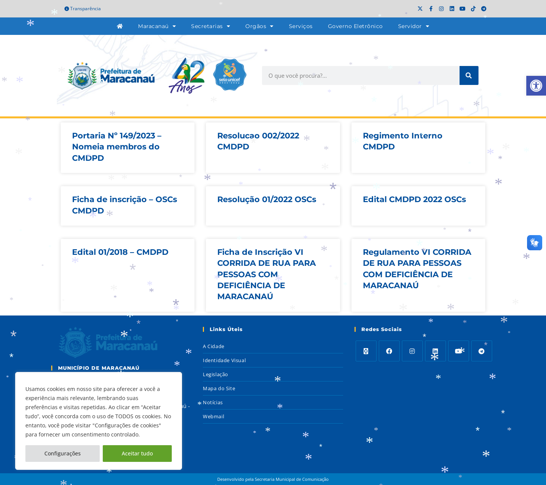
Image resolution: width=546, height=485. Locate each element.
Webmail (213, 416)
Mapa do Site (219, 388)
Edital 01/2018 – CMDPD (120, 252)
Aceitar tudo (137, 453)
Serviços (301, 26)
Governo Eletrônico (355, 26)
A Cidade (213, 346)
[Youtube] (458, 351)
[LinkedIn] (435, 351)
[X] (366, 351)
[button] (536, 86)
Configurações (62, 453)
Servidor (414, 26)
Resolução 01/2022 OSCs (266, 199)
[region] (98, 421)
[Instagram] (412, 351)
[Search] (469, 75)
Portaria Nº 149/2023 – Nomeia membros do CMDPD (117, 147)
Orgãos (259, 26)
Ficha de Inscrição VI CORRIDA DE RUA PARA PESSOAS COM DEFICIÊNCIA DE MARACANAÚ (266, 274)
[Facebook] (389, 351)
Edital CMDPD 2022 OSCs (414, 199)
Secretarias (210, 26)
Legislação (215, 374)
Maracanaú (157, 26)
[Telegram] (481, 351)
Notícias (213, 402)
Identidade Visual (224, 360)
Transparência (82, 8)
